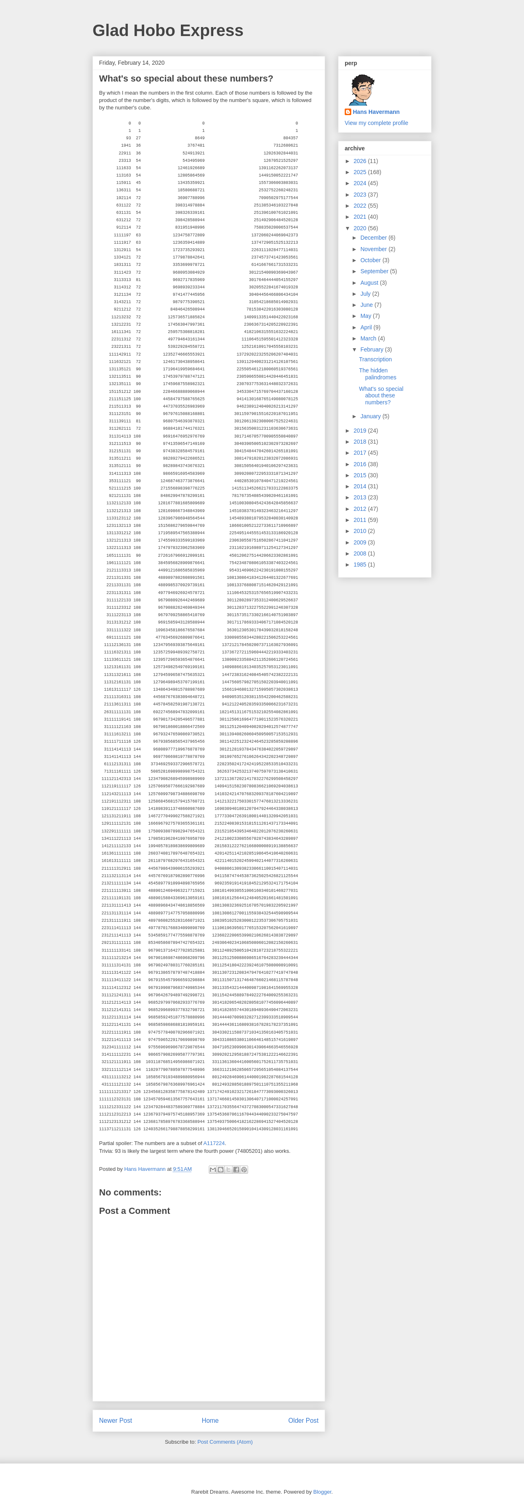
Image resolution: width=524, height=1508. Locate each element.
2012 (361, 509)
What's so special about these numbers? (381, 396)
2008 (361, 553)
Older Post (303, 1420)
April (366, 327)
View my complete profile (376, 123)
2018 (361, 441)
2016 (361, 464)
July (366, 293)
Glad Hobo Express (168, 30)
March (369, 338)
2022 (361, 205)
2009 (361, 542)
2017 (361, 452)
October (371, 260)
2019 (361, 430)
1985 (361, 564)
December (374, 237)
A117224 (214, 1143)
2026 (361, 161)
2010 (361, 531)
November (374, 249)
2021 (361, 216)
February (372, 349)
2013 (361, 497)
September (375, 271)
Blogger (322, 1492)
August (369, 282)
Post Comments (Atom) (225, 1442)
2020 (361, 228)
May (366, 316)
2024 (361, 183)
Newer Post (115, 1420)
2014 (361, 486)
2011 (361, 520)
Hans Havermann (376, 112)
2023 (361, 194)
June (367, 305)
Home (210, 1420)
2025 (361, 172)
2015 (361, 475)
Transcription (375, 359)
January (371, 416)
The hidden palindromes (377, 374)
